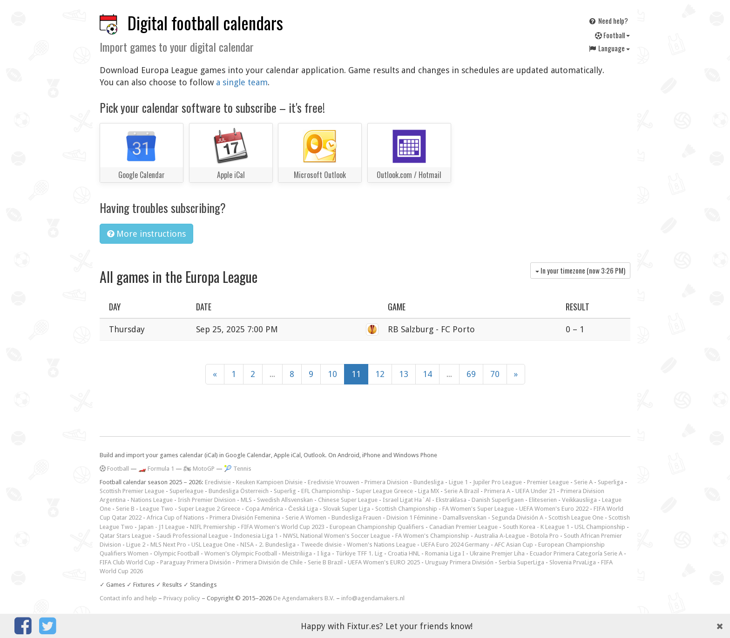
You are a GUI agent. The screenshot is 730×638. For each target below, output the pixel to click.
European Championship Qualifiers (377, 526)
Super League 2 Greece (209, 508)
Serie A (583, 482)
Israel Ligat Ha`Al (407, 499)
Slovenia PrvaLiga (572, 562)
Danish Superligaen (498, 499)
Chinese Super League (348, 499)
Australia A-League (499, 535)
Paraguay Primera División (195, 562)
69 (471, 374)
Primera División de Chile (269, 562)
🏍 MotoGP (199, 468)
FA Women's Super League (478, 508)
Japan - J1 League (161, 526)
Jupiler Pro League (497, 482)
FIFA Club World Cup (127, 562)
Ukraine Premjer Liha (497, 553)
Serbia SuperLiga (521, 562)
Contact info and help (128, 598)
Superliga (610, 482)
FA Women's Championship (432, 535)
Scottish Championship (406, 508)
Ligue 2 (135, 544)
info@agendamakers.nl (373, 598)
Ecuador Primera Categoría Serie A (576, 553)
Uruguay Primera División (459, 562)
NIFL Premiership (213, 526)
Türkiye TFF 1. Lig (359, 553)
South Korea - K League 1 (536, 526)
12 (380, 374)
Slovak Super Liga (346, 508)
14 (427, 374)
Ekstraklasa (451, 499)
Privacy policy (181, 598)
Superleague (186, 490)
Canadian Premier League (463, 526)
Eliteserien (543, 499)
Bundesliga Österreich (239, 490)
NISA (247, 544)
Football (612, 35)
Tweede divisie (321, 544)
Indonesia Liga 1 (255, 535)
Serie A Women (305, 517)
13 (403, 374)
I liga (324, 553)
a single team (242, 82)
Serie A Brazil (461, 490)
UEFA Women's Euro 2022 (553, 508)
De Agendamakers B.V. (304, 598)
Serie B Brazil (325, 562)
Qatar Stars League (125, 535)
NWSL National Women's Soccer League (336, 535)
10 (332, 374)
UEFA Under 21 (535, 490)
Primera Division (386, 482)
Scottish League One (575, 517)
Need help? (608, 20)
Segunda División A (517, 517)
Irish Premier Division (207, 499)
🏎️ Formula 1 (156, 468)
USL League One (213, 544)
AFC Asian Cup (513, 544)
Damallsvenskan (465, 517)
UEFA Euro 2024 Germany (455, 544)
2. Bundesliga (277, 544)
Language (609, 48)
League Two (156, 508)
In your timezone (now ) (580, 270)
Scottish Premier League (132, 490)
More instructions (146, 234)
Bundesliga (428, 482)
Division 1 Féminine (412, 517)
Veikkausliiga (579, 499)
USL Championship (600, 526)
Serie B (125, 508)
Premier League (548, 482)
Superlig (285, 490)
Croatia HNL (404, 553)
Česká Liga (303, 508)
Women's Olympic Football (240, 553)
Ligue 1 (458, 482)
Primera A (497, 490)
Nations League (152, 499)
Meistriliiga (297, 553)
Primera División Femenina (245, 517)
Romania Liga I (445, 553)
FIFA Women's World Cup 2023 (282, 526)
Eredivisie (218, 482)
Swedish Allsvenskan (285, 499)
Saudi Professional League (192, 535)
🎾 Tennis (237, 468)
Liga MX (428, 490)
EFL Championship (326, 490)
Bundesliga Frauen (356, 517)
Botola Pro (544, 535)
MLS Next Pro (168, 544)
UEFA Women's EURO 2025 (384, 562)
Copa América (264, 508)
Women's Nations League (381, 544)
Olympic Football (176, 553)
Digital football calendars (205, 22)
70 (495, 374)
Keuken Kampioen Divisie (269, 482)
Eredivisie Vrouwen (333, 482)
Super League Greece (384, 490)
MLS (246, 499)
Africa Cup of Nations (175, 517)
